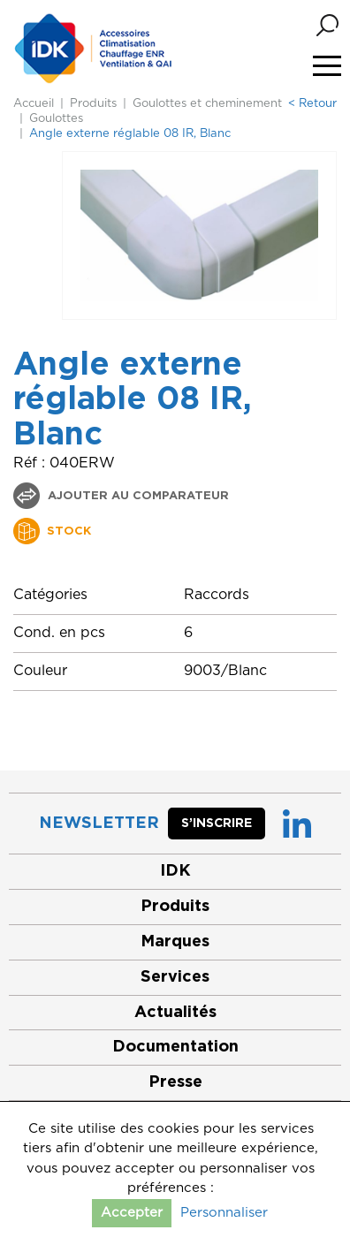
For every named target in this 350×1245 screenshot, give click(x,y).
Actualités (175, 1013)
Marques (175, 942)
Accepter (132, 1212)
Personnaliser (224, 1212)
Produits (93, 104)
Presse (175, 1082)
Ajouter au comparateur (136, 496)
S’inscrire (216, 823)
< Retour (312, 104)
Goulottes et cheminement (207, 104)
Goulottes (56, 119)
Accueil (33, 104)
